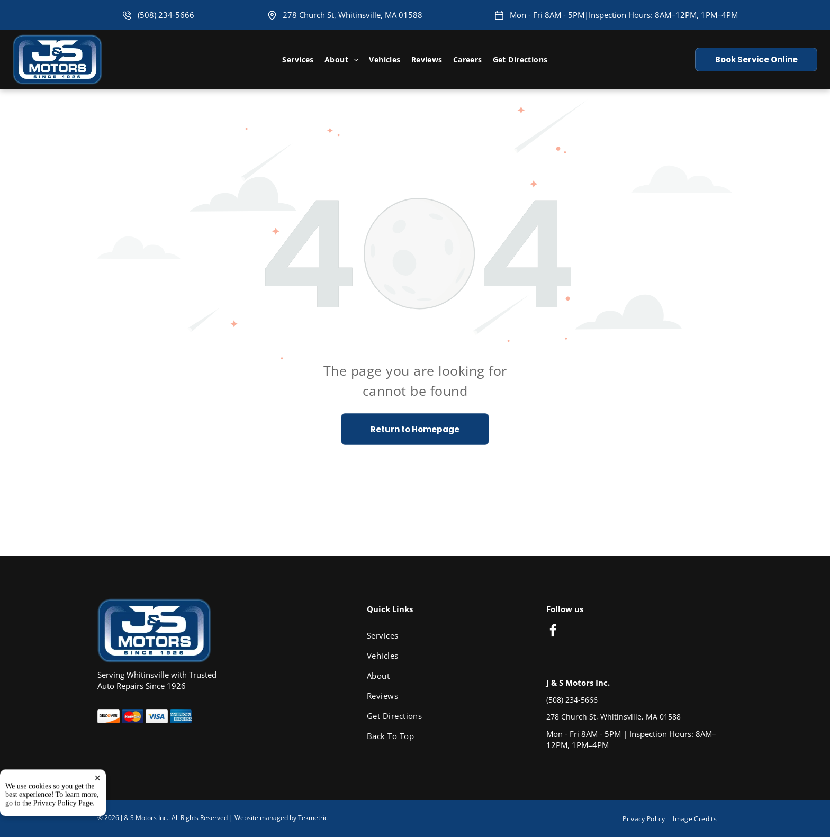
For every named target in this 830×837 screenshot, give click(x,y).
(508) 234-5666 (166, 15)
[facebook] (553, 631)
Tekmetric (313, 817)
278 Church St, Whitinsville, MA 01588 (352, 15)
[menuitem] (298, 59)
